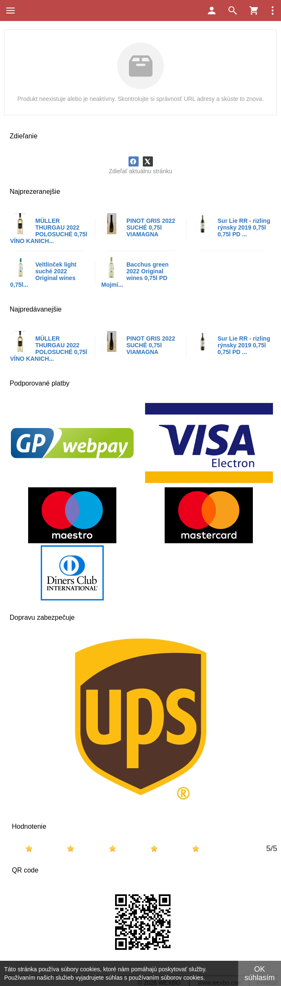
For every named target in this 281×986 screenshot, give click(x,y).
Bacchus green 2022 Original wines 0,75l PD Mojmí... (134, 274)
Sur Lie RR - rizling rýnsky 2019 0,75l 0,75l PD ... (244, 227)
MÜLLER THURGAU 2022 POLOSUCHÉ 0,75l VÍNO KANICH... (48, 230)
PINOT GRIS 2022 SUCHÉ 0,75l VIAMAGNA (150, 227)
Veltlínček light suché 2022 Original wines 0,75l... (43, 274)
